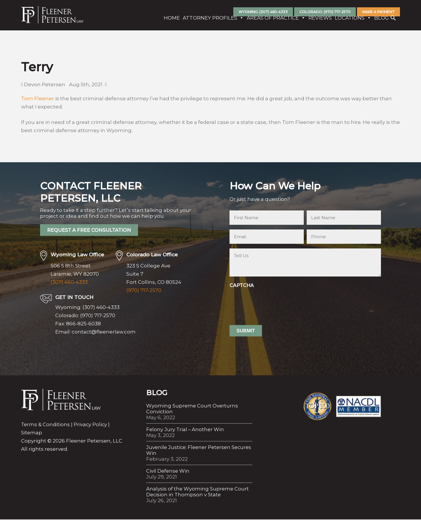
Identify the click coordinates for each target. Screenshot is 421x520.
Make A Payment (378, 12)
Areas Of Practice (274, 21)
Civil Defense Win (168, 471)
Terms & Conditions (46, 425)
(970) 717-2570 (143, 291)
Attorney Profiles (211, 21)
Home (170, 21)
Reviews (318, 21)
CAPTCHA (242, 285)
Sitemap (31, 433)
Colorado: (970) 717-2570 (325, 12)
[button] (391, 22)
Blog (379, 21)
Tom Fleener (37, 98)
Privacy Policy (91, 425)
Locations (351, 21)
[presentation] (274, 302)
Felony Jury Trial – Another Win (185, 430)
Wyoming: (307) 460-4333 (263, 12)
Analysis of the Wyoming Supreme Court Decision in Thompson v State (198, 492)
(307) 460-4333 (69, 283)
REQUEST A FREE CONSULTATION (91, 231)
